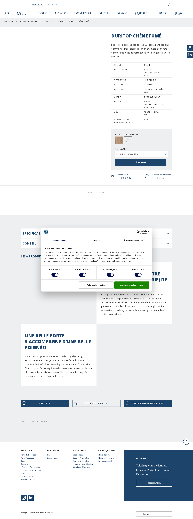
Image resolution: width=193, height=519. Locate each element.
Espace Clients (182, 14)
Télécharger (154, 483)
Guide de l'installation (80, 458)
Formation (104, 13)
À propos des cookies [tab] (133, 240)
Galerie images (52, 458)
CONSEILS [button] (122, 13)
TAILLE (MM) (121, 149)
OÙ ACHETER (140, 162)
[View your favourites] (176, 5)
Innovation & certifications (83, 464)
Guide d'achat (77, 455)
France (143, 514)
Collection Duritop (55, 21)
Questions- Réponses (81, 467)
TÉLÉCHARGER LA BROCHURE (122, 176)
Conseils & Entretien (80, 461)
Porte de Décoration (31, 21)
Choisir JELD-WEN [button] (141, 14)
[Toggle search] (169, 5)
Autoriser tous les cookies (131, 285)
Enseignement (26, 464)
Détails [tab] (96, 240)
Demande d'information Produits (158, 176)
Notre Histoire (104, 455)
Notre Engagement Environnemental (106, 459)
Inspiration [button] (60, 13)
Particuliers (42, 5)
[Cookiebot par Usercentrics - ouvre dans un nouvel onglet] (138, 232)
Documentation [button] (82, 13)
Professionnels (58, 5)
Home (6, 13)
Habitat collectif (27, 476)
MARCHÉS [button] (42, 13)
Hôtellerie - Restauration (30, 467)
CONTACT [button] (163, 13)
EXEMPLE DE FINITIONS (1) (128, 134)
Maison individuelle (28, 479)
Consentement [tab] (59, 240)
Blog (48, 455)
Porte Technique (27, 458)
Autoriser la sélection (96, 285)
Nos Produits (10, 21)
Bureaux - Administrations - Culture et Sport (32, 471)
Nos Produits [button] (21, 14)
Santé (23, 461)
